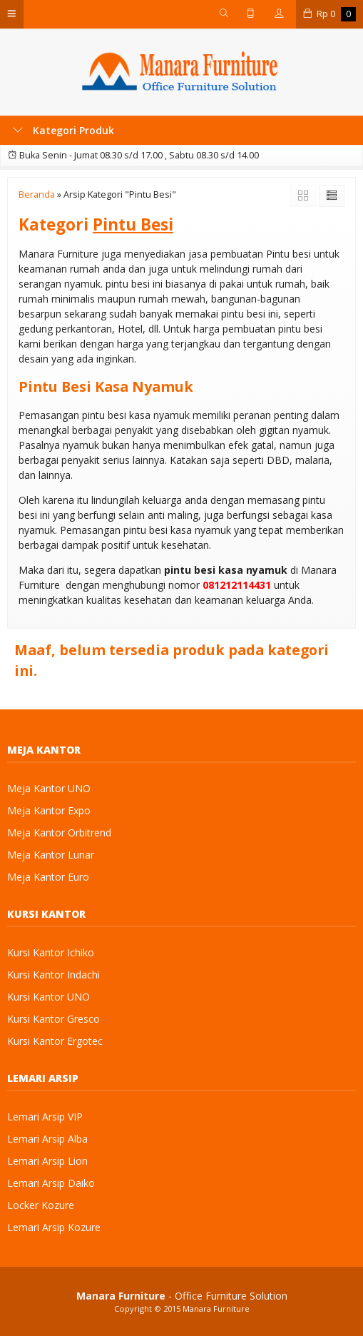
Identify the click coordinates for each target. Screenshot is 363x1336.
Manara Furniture (216, 1308)
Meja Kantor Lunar (50, 854)
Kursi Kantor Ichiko (50, 952)
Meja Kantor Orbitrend (59, 832)
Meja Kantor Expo (49, 810)
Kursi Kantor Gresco (53, 1019)
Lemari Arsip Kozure (54, 1227)
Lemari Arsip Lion (47, 1161)
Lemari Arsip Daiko (51, 1183)
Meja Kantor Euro (48, 877)
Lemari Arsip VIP (45, 1116)
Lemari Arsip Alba (47, 1138)
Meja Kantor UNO (49, 788)
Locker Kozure (40, 1205)
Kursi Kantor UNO (48, 996)
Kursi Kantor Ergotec (55, 1041)
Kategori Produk (63, 130)
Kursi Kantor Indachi (53, 974)
